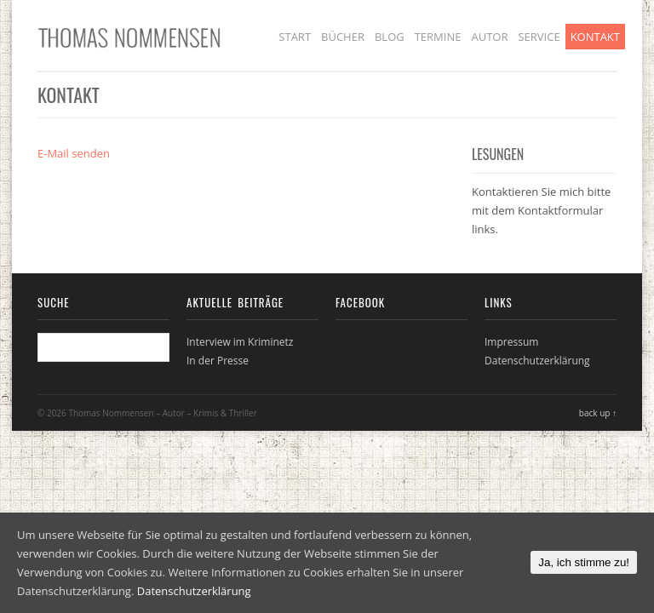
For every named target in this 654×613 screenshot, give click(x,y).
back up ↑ (598, 413)
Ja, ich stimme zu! (583, 562)
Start (294, 36)
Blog (389, 36)
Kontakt (595, 36)
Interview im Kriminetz (239, 342)
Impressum (511, 342)
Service (538, 36)
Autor (489, 36)
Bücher (342, 36)
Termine (438, 36)
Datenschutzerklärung (537, 360)
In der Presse (217, 360)
